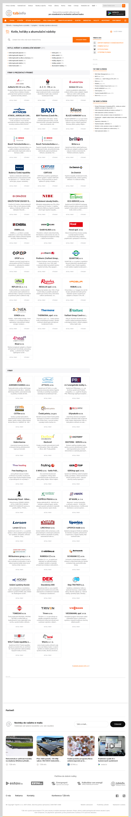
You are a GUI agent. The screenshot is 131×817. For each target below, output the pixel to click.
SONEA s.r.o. (19, 315)
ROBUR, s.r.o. (76, 287)
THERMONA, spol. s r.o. (48, 315)
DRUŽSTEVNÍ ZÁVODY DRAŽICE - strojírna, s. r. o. (19, 201)
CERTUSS (48, 172)
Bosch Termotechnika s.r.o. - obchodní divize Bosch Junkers (47, 144)
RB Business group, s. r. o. (19, 556)
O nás (8, 796)
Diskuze (30, 5)
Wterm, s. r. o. (48, 642)
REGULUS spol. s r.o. (48, 287)
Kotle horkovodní (15, 66)
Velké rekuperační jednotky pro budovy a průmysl (107, 110)
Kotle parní (56, 53)
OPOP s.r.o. (19, 258)
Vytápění (34, 25)
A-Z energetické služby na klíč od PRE (76, 385)
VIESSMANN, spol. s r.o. (76, 613)
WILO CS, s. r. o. (99, 95)
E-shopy (76, 5)
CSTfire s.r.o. (19, 413)
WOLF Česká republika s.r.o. (19, 642)
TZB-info (9, 25)
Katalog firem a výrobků (21, 25)
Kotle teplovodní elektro (17, 63)
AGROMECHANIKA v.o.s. (19, 385)
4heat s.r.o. (19, 344)
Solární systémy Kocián (19, 585)
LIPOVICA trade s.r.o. (76, 528)
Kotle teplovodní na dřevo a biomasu (21, 58)
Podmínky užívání (103, 805)
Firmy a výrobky (10, 5)
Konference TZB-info (61, 796)
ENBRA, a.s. (19, 230)
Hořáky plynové (58, 58)
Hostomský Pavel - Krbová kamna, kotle (19, 499)
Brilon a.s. (76, 144)
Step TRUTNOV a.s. (76, 585)
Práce (50, 5)
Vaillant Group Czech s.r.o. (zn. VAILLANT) (76, 315)
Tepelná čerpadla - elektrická (102, 123)
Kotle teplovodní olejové (17, 55)
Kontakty (31, 796)
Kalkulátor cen (85, 5)
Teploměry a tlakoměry (100, 121)
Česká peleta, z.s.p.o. (48, 413)
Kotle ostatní (57, 55)
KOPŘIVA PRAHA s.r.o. (47, 499)
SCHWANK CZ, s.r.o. (76, 556)
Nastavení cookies (119, 805)
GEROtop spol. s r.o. (76, 471)
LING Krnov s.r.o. (48, 528)
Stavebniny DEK (48, 585)
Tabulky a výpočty (40, 5)
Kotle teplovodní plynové (17, 53)
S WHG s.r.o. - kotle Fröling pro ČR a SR (47, 471)
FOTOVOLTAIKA (103, 49)
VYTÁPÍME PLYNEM (104, 52)
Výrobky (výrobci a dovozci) (48, 25)
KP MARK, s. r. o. (76, 499)
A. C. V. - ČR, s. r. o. (48, 87)
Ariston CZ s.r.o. (76, 87)
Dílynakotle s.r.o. (76, 413)
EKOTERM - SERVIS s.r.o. (76, 442)
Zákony (56, 5)
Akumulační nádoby (59, 66)
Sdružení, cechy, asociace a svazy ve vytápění (107, 126)
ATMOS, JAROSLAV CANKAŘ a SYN (19, 115)
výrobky (26, 100)
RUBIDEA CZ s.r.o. (47, 556)
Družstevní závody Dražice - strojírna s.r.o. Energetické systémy (47, 201)
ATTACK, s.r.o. (48, 385)
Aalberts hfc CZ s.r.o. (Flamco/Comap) (19, 87)
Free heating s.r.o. (19, 471)
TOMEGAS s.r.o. (19, 613)
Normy (63, 5)
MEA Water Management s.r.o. (103, 74)
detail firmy (13, 100)
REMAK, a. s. (98, 83)
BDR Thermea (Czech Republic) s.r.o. (47, 115)
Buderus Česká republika (19, 172)
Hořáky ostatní (58, 63)
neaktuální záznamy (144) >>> (80, 665)
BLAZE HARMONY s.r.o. (76, 115)
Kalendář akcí (22, 5)
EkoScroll (48, 442)
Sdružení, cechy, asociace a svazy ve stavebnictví (107, 115)
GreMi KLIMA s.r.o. (48, 230)
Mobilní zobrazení (87, 805)
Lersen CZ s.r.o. (19, 528)
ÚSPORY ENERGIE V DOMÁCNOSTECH (110, 43)
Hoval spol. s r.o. (76, 230)
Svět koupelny (98, 90)
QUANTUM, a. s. (76, 258)
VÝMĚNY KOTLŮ (103, 46)
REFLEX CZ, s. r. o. (19, 287)
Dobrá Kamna (19, 442)
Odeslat (117, 724)
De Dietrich (76, 172)
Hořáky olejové (58, 60)
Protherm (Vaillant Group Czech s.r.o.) (47, 258)
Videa (69, 5)
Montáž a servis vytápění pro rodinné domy (106, 128)
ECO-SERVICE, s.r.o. (75, 201)
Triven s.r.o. (48, 613)
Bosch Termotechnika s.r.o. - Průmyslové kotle (19, 144)
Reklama (19, 796)
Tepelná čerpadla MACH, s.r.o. (103, 93)
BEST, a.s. (97, 76)
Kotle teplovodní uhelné (17, 60)
